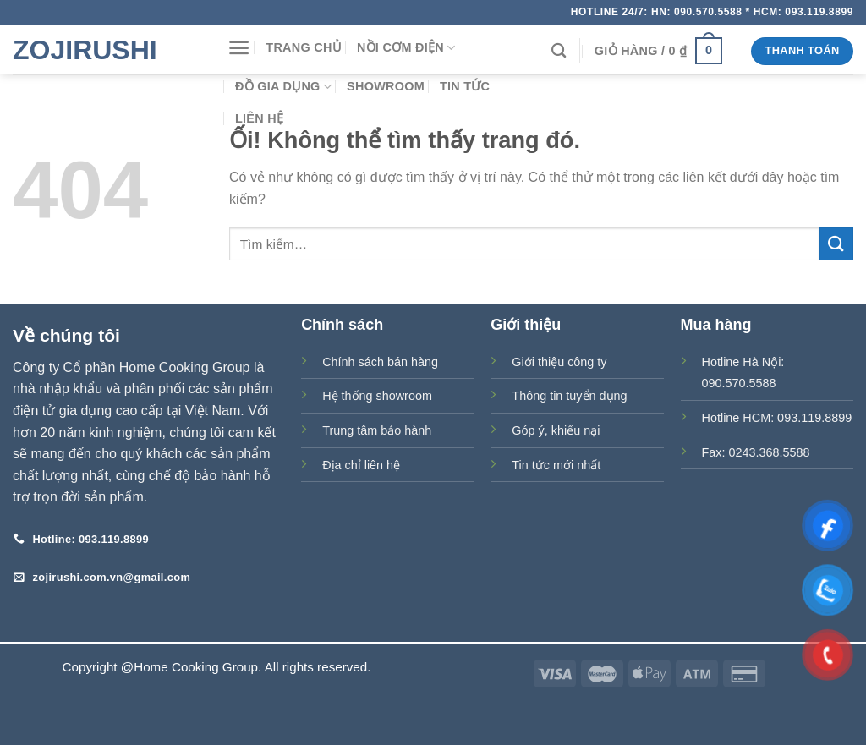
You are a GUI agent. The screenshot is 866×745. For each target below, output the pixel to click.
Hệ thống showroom (377, 396)
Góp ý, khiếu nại (556, 430)
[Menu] (238, 47)
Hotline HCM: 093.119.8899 (777, 418)
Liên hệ (259, 118)
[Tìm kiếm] (558, 51)
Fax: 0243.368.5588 (756, 452)
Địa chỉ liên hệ (361, 465)
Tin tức (465, 86)
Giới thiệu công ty (559, 362)
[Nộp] (836, 243)
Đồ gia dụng (283, 87)
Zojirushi (85, 49)
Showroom (386, 86)
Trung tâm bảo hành (376, 430)
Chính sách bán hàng (380, 362)
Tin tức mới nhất (556, 465)
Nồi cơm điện (406, 48)
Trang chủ (304, 47)
